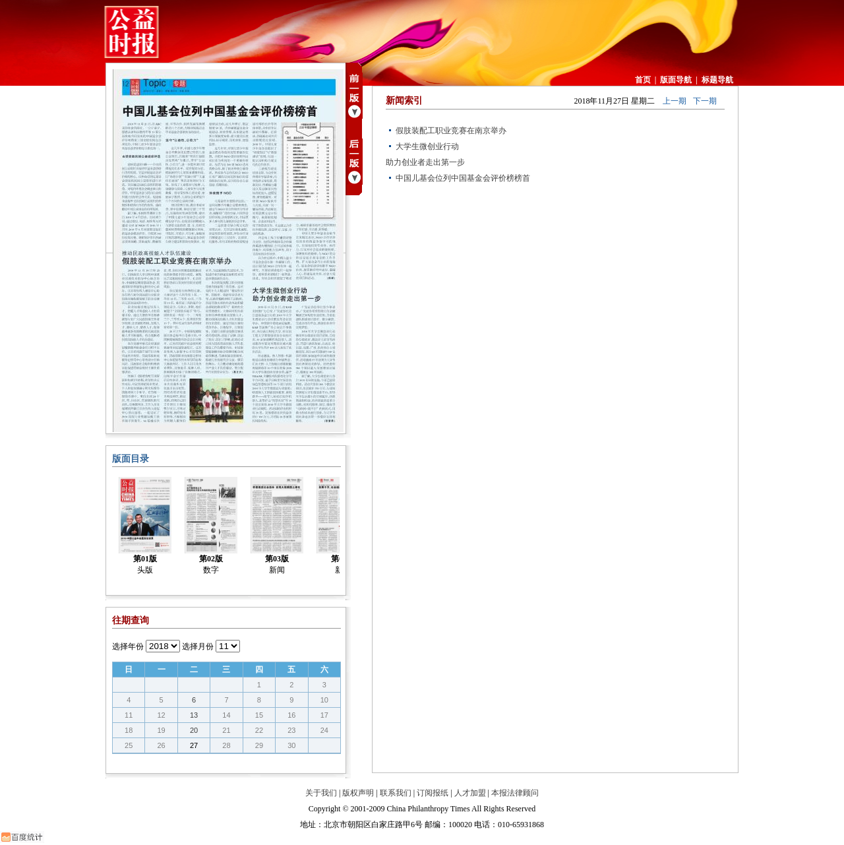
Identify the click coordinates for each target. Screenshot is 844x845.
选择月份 (198, 646)
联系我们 (395, 793)
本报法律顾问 (515, 793)
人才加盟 (470, 793)
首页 (643, 79)
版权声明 (358, 793)
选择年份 (128, 646)
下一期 (705, 101)
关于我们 (321, 793)
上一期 (674, 101)
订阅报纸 (432, 793)
